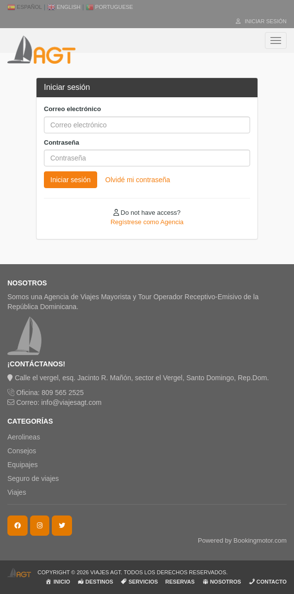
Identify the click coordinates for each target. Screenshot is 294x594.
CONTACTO (268, 581)
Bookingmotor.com (260, 540)
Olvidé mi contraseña (137, 180)
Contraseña (61, 142)
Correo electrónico (72, 109)
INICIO (57, 581)
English (63, 7)
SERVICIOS (139, 581)
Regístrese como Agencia (147, 222)
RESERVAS (180, 582)
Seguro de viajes (33, 478)
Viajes (16, 492)
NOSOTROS (221, 581)
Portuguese (109, 7)
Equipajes (22, 465)
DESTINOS (95, 581)
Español (24, 7)
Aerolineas (23, 437)
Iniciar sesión (261, 21)
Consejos (21, 451)
